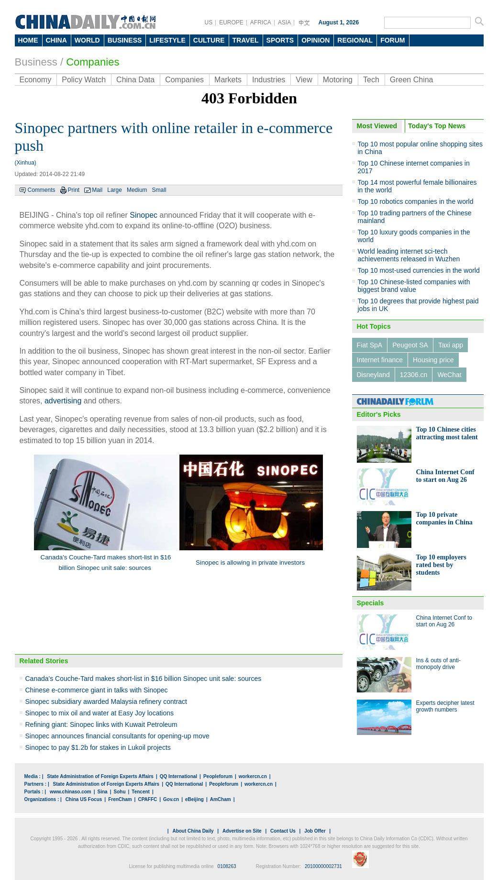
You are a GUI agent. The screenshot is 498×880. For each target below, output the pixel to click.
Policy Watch (84, 80)
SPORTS (280, 40)
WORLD (87, 40)
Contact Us (283, 831)
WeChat (449, 375)
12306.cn (414, 375)
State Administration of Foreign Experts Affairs (100, 776)
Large (114, 190)
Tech (371, 80)
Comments (41, 190)
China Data (135, 80)
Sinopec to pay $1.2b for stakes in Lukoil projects (98, 747)
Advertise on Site (242, 831)
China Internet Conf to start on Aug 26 (445, 475)
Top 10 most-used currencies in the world (419, 270)
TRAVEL (245, 40)
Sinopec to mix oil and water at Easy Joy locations (99, 713)
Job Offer (314, 831)
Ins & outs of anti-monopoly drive (438, 663)
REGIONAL (355, 40)
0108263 (227, 866)
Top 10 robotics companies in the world (416, 201)
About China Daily (192, 831)
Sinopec (143, 215)
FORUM (392, 40)
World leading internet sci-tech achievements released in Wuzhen (409, 255)
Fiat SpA (370, 345)
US (209, 22)
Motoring (338, 80)
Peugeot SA (410, 345)
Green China (411, 80)
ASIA (284, 22)
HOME (28, 40)
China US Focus (84, 799)
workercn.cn (253, 776)
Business (36, 62)
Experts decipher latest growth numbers (445, 706)
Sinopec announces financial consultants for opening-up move (117, 736)
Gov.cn (171, 799)
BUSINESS (125, 40)
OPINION (315, 40)
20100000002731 (323, 866)
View (304, 80)
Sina (103, 791)
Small (159, 190)
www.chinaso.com (70, 791)
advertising (62, 401)
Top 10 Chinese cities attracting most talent (447, 433)
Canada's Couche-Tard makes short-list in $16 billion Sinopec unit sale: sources (143, 678)
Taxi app (450, 345)
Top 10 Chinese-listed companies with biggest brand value (414, 285)
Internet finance (380, 360)
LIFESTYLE (167, 40)
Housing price (433, 360)
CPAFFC (147, 799)
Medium (137, 190)
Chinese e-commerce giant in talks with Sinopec (96, 690)
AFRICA (260, 22)
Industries (268, 80)
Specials (370, 603)
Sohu (120, 791)
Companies (92, 62)
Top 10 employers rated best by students (441, 565)
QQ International (178, 776)
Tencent (141, 791)
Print (74, 190)
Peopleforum (217, 776)
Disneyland (373, 375)
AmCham (220, 799)
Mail (97, 190)
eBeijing (194, 799)
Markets (228, 80)
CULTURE (209, 40)
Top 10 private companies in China (444, 518)
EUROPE (231, 22)
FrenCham (120, 799)
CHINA (56, 40)
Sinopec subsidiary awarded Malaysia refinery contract (106, 701)
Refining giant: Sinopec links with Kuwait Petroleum (101, 724)
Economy (36, 80)
